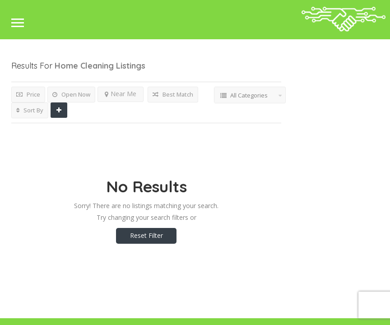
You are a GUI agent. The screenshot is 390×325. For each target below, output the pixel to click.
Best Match (173, 94)
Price (28, 94)
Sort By (29, 110)
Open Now (71, 94)
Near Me (120, 93)
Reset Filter (146, 235)
